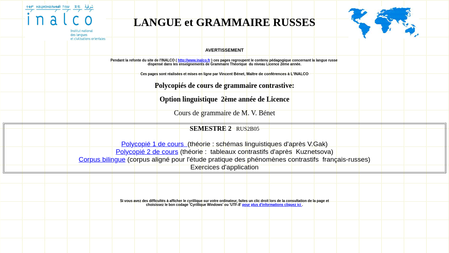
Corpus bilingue (102, 159)
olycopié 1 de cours (157, 144)
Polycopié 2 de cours (147, 151)
